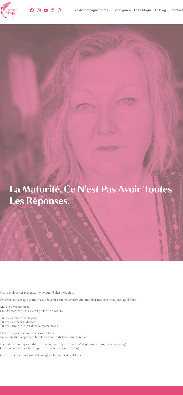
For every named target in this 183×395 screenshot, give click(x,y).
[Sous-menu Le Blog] (167, 10)
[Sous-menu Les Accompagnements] (110, 10)
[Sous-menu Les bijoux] (130, 10)
